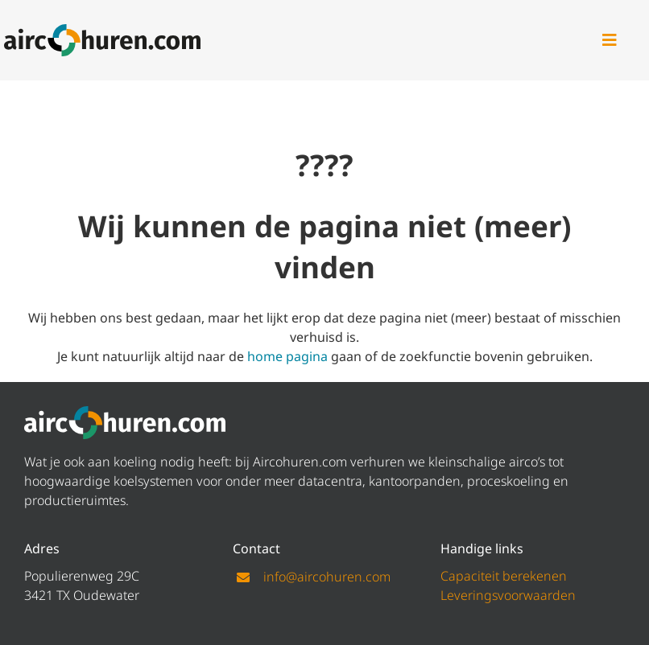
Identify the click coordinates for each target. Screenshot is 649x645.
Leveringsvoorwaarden (508, 595)
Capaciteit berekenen (503, 576)
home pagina (287, 356)
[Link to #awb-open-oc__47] (609, 40)
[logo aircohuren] (102, 30)
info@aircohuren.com (327, 576)
